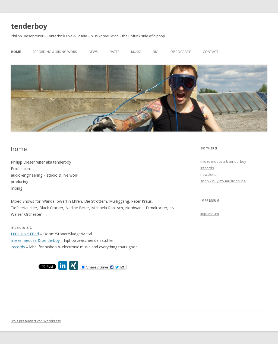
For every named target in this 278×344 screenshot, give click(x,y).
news (93, 51)
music (136, 51)
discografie (180, 51)
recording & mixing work (55, 51)
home (16, 51)
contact (210, 51)
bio (156, 51)
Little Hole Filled (25, 233)
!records (18, 246)
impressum (209, 213)
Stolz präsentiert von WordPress (36, 321)
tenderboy (29, 26)
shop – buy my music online (223, 181)
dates (114, 51)
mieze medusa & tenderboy (35, 240)
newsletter (209, 174)
